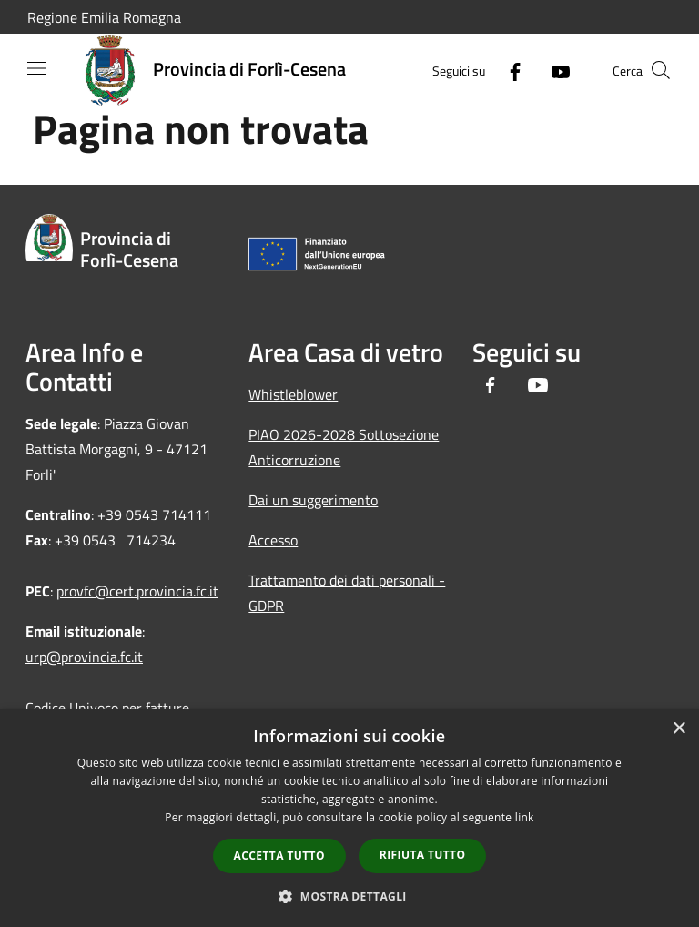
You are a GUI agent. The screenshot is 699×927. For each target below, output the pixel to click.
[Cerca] (661, 70)
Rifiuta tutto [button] (423, 854)
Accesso (273, 540)
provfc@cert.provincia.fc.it (137, 591)
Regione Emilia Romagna (104, 17)
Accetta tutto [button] (279, 855)
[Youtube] (553, 70)
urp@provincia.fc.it (84, 656)
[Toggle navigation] (36, 68)
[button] (349, 896)
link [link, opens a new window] (524, 817)
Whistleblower (293, 394)
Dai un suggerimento (313, 500)
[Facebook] (508, 70)
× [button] (678, 729)
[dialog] (349, 818)
